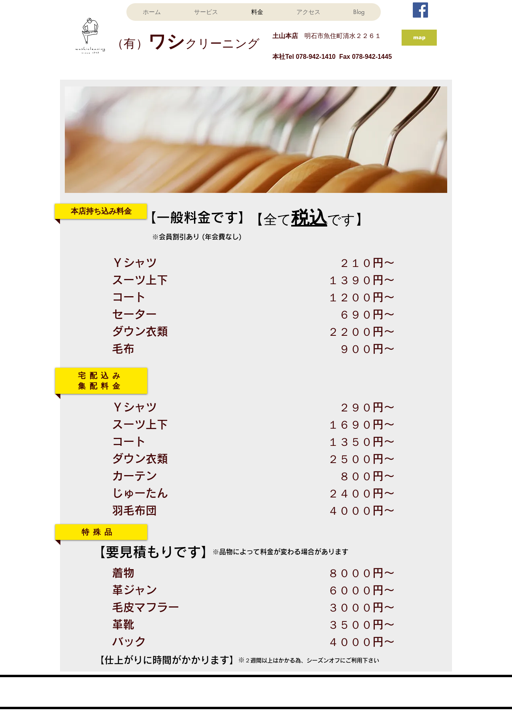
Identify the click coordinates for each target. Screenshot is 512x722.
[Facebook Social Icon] (420, 10)
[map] (419, 38)
